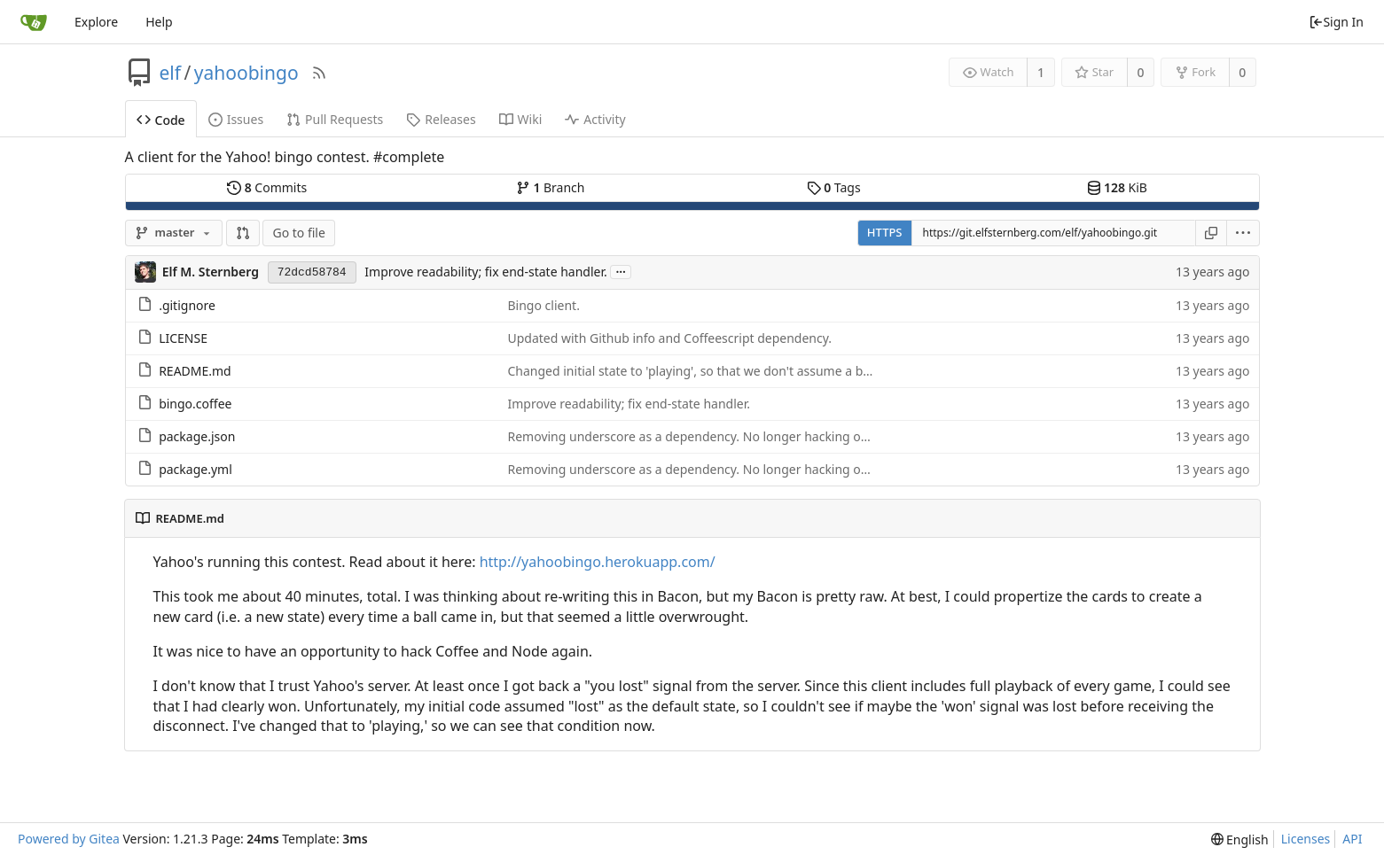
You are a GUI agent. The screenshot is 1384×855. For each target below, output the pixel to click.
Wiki (521, 119)
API (1352, 838)
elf (171, 73)
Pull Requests (334, 119)
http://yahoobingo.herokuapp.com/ (597, 561)
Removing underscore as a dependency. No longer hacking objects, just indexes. (741, 436)
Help (159, 21)
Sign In (1336, 21)
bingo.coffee (195, 403)
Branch (550, 187)
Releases (440, 119)
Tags (834, 187)
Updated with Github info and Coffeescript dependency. (670, 338)
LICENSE (183, 338)
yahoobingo (246, 73)
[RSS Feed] (319, 73)
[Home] (34, 22)
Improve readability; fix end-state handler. (485, 271)
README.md (195, 370)
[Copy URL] (1211, 233)
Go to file (298, 232)
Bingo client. (544, 305)
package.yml (195, 469)
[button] (243, 233)
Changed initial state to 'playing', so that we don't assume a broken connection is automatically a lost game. (820, 370)
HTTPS (885, 232)
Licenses (1306, 838)
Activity (595, 119)
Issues (235, 119)
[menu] (1243, 233)
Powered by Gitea (69, 838)
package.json (197, 436)
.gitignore (187, 305)
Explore (96, 21)
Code (161, 120)
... (620, 270)
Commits (267, 187)
